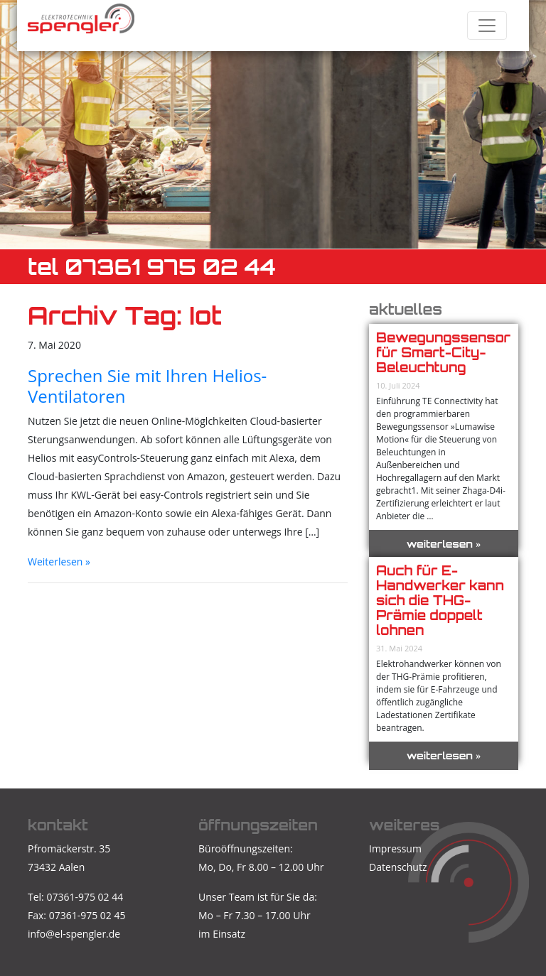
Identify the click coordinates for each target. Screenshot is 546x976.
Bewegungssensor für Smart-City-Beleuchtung (443, 352)
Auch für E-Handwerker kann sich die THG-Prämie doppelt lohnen (440, 600)
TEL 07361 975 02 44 (152, 267)
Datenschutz (398, 867)
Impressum (395, 848)
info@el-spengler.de (74, 933)
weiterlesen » (444, 544)
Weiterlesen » (59, 561)
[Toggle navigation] (487, 25)
